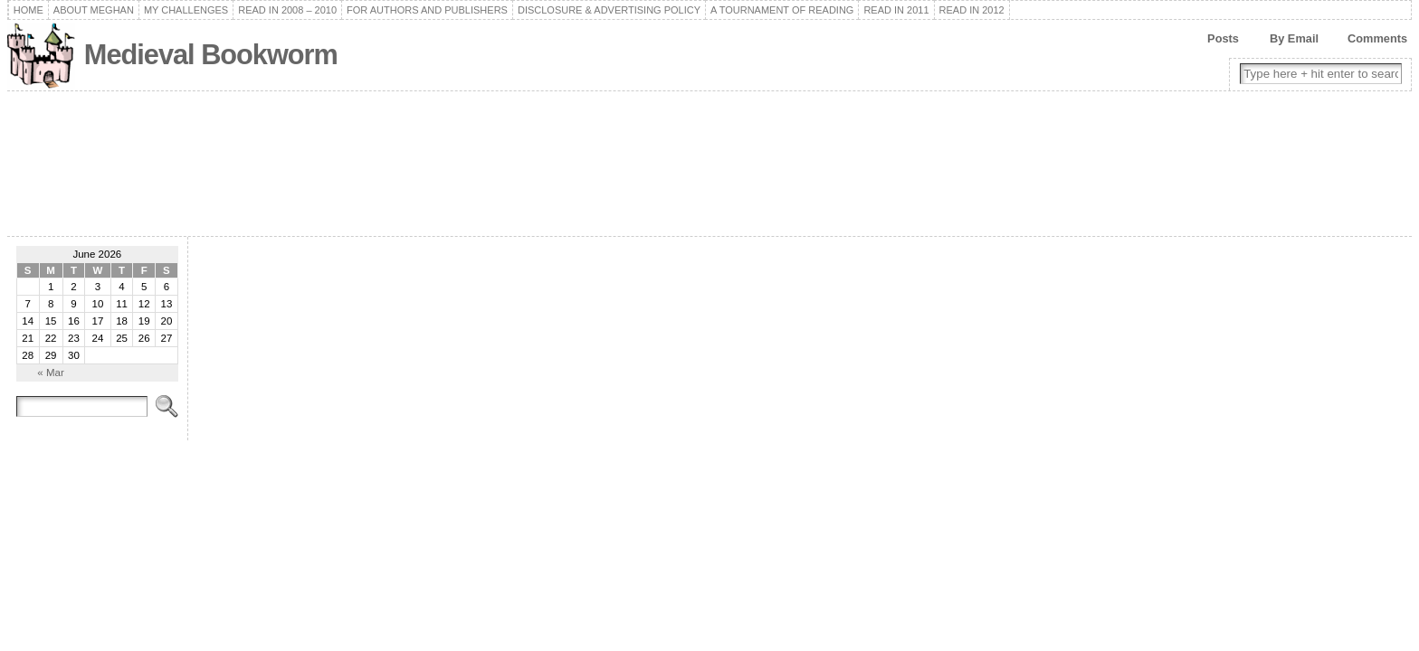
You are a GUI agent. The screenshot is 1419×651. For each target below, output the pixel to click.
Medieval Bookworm (211, 55)
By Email (1294, 38)
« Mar (50, 372)
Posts (1223, 38)
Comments (1377, 38)
